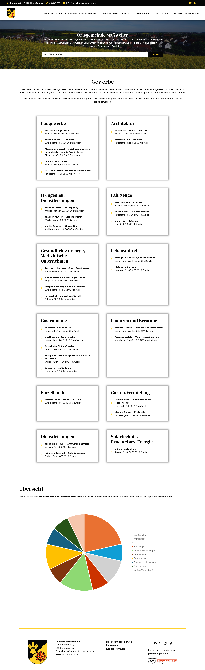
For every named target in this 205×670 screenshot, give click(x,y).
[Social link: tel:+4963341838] (160, 643)
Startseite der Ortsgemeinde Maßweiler (69, 13)
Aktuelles (161, 13)
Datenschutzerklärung (119, 641)
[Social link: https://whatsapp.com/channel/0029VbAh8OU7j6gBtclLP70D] (195, 3)
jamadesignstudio (158, 653)
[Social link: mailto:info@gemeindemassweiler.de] (155, 643)
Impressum (112, 645)
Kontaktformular (115, 648)
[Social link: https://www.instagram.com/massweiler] (190, 3)
